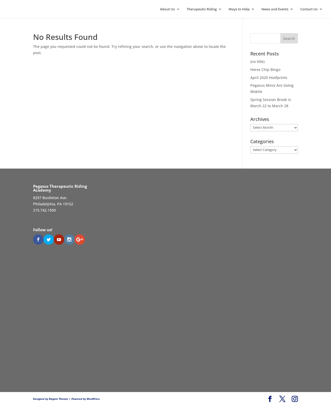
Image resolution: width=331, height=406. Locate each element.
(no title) (257, 61)
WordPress (93, 399)
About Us (167, 9)
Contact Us (309, 9)
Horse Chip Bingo (265, 69)
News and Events (274, 9)
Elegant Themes (58, 399)
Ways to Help (239, 9)
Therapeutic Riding (202, 9)
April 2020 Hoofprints (268, 77)
